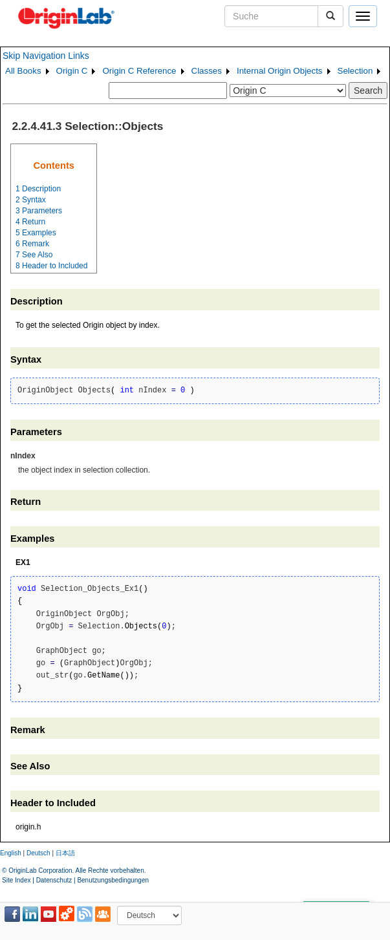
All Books (23, 71)
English (10, 853)
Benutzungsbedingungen (113, 880)
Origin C (72, 71)
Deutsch (38, 853)
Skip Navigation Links (46, 55)
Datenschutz (54, 880)
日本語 (65, 853)
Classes (206, 71)
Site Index (16, 880)
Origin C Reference (139, 71)
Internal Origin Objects (280, 71)
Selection (355, 71)
